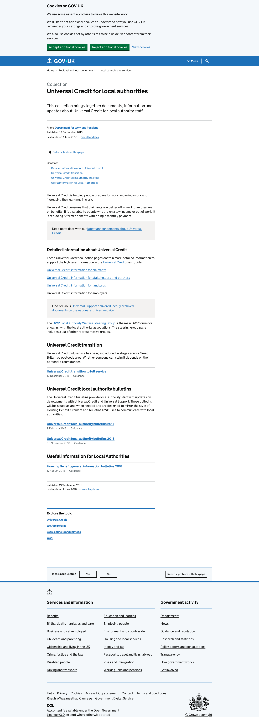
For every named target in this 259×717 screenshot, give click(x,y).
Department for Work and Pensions (76, 127)
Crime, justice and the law (65, 654)
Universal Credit (114, 262)
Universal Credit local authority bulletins (75, 177)
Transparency (170, 654)
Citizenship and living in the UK (68, 647)
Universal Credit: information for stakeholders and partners (88, 278)
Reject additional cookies (109, 47)
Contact (127, 693)
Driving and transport (62, 670)
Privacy (62, 693)
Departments (169, 616)
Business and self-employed (66, 631)
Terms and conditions (151, 693)
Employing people (116, 624)
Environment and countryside (124, 631)
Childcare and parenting (64, 639)
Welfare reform (56, 525)
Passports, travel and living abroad (128, 654)
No (112, 574)
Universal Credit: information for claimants (76, 270)
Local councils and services (116, 70)
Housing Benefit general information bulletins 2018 (84, 466)
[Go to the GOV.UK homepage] (61, 61)
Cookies (76, 693)
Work (50, 538)
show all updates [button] (88, 489)
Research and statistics (177, 639)
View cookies (141, 47)
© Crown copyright (198, 715)
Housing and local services (122, 639)
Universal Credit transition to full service (76, 371)
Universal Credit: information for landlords (76, 285)
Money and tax (114, 647)
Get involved (169, 670)
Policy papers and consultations (182, 647)
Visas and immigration (119, 662)
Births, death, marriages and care (70, 624)
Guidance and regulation (177, 631)
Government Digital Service (114, 698)
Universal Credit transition (67, 173)
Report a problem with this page (186, 574)
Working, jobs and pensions (123, 670)
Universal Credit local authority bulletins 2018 (81, 439)
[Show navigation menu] (193, 61)
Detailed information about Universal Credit (77, 168)
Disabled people (58, 662)
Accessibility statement (101, 693)
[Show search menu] (207, 61)
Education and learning (120, 616)
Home (50, 70)
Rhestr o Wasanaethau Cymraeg (69, 698)
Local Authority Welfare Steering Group (84, 323)
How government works (177, 662)
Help (50, 693)
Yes (91, 574)
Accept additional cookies (67, 47)
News (164, 624)
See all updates (90, 137)
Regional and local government (77, 70)
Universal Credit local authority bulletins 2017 (80, 424)
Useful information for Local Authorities (74, 182)
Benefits (53, 616)
